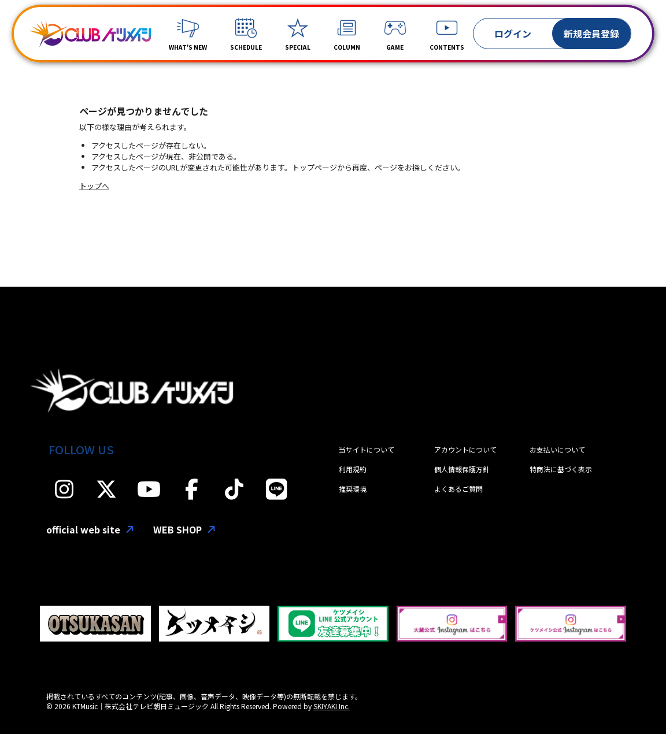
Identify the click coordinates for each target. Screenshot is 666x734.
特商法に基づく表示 (561, 469)
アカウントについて (465, 449)
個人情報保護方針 (462, 469)
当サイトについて (366, 449)
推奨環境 (353, 489)
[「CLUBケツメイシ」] (90, 33)
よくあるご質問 (458, 489)
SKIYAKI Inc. (331, 706)
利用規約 (353, 469)
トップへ (94, 185)
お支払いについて (557, 449)
